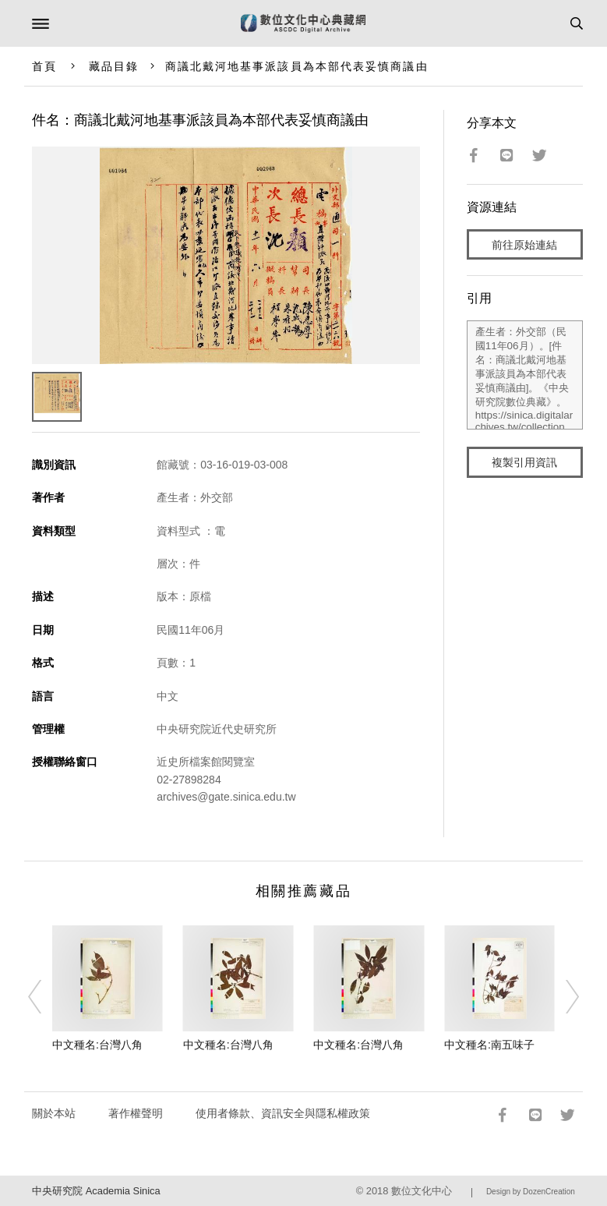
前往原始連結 (524, 245)
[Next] (562, 997)
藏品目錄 (114, 66)
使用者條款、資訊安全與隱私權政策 (283, 1113)
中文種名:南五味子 (489, 1044)
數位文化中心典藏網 (303, 23)
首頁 (44, 66)
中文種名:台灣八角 (97, 1044)
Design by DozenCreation (530, 1191)
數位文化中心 (421, 1191)
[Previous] (45, 997)
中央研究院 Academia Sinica (96, 1191)
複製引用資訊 (524, 462)
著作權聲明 (135, 1113)
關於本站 (54, 1113)
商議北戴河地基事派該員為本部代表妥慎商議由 (297, 66)
